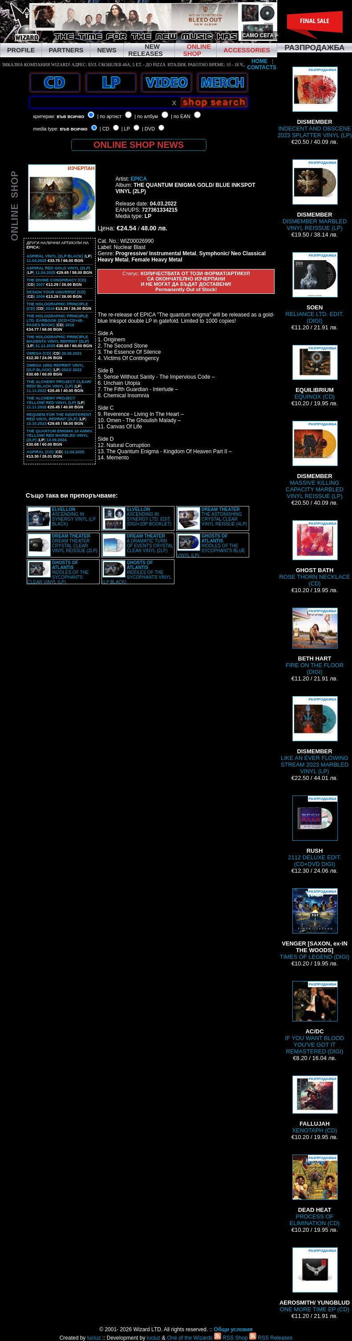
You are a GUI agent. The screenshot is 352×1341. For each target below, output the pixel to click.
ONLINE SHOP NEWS (138, 145)
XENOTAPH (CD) (314, 1105)
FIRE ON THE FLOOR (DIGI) (315, 641)
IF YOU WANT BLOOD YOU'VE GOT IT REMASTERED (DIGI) (314, 1018)
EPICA (138, 179)
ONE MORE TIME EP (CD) (314, 1280)
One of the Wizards (190, 1338)
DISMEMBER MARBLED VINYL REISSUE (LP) (315, 195)
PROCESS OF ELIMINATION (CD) (315, 1190)
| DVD (148, 128)
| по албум (146, 116)
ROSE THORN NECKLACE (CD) (314, 553)
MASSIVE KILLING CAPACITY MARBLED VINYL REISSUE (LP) (315, 460)
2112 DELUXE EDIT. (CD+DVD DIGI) (314, 831)
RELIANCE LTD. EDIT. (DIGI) (315, 288)
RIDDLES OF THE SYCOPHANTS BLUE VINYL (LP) (211, 546)
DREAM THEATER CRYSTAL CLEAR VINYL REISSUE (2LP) (74, 543)
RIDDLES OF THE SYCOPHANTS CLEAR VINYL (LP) (58, 572)
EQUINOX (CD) (314, 372)
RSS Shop (230, 1338)
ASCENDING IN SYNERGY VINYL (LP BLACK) (74, 516)
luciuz (94, 1338)
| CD (104, 128)
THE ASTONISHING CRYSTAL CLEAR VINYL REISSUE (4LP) (224, 516)
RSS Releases (270, 1338)
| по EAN (180, 116)
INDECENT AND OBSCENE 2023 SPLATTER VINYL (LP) (314, 102)
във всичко (70, 116)
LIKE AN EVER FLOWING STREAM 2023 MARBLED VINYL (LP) (315, 735)
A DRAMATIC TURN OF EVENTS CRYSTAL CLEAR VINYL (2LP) (150, 543)
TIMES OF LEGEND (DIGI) (315, 924)
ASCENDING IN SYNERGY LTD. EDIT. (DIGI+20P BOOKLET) (149, 516)
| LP (125, 128)
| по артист (109, 116)
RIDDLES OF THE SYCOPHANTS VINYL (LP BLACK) (136, 572)
